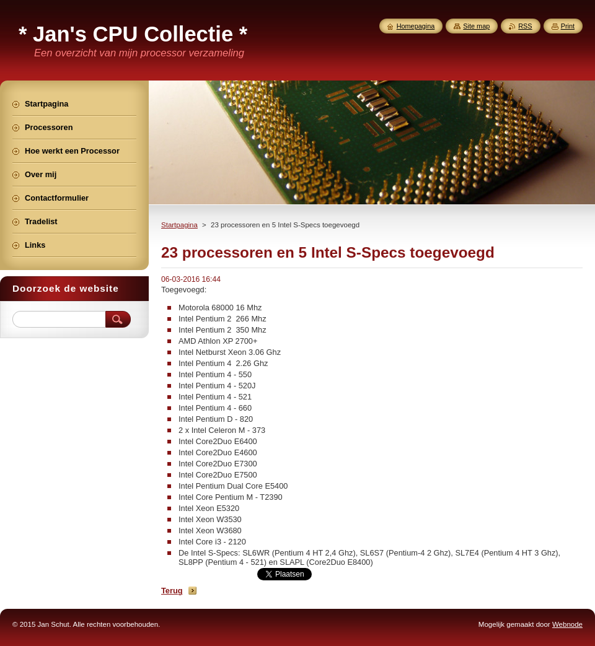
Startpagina (179, 225)
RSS (525, 26)
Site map (476, 26)
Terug (172, 590)
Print (568, 26)
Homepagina (416, 26)
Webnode (567, 624)
